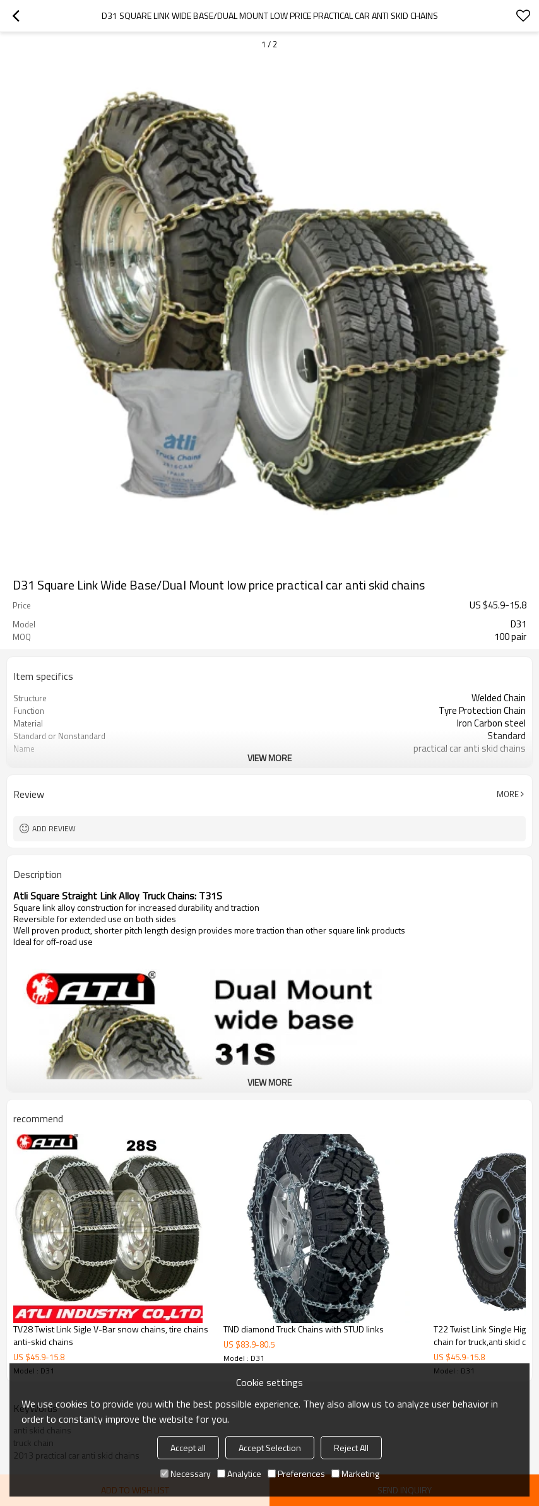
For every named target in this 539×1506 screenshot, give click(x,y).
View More (269, 757)
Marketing (355, 1473)
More (508, 794)
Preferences (296, 1473)
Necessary (185, 1473)
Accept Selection (270, 1447)
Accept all (188, 1447)
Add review (54, 828)
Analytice (239, 1473)
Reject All (351, 1447)
